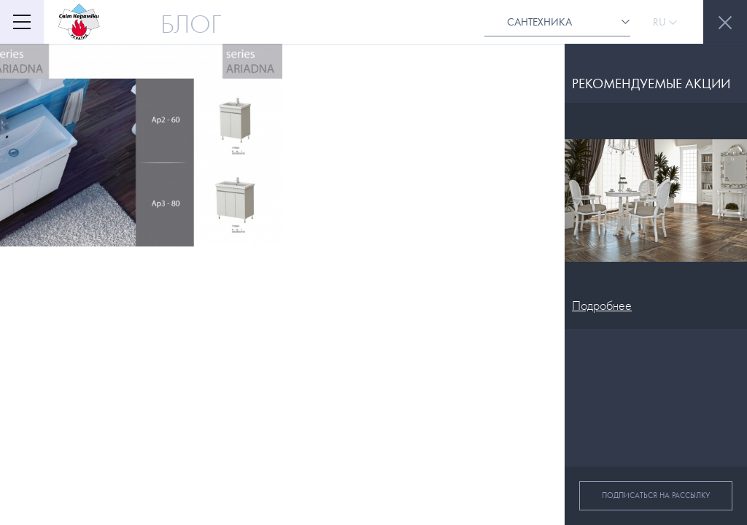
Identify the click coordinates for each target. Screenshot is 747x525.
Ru (665, 21)
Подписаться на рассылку (656, 495)
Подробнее (602, 306)
